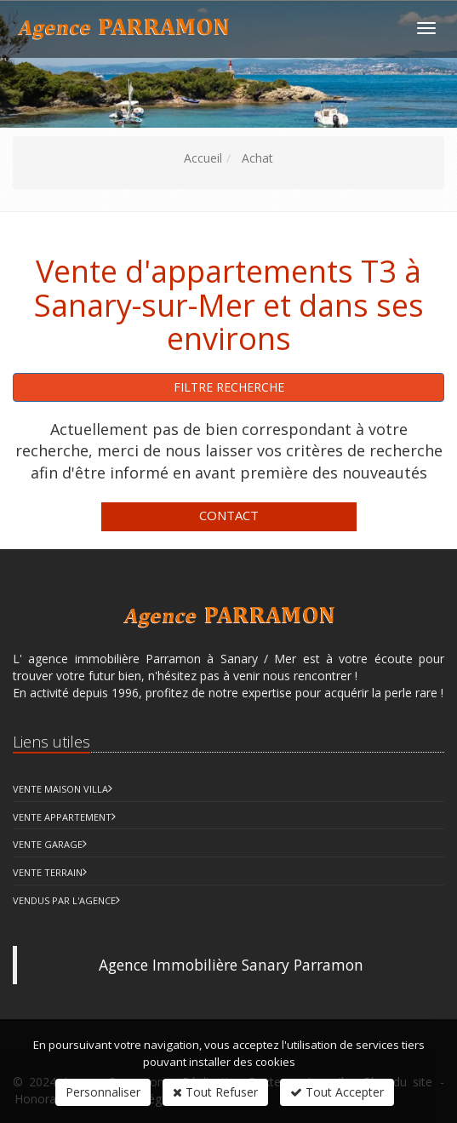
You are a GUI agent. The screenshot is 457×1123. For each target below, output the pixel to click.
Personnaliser (103, 1092)
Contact (229, 515)
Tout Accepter (337, 1092)
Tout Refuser (215, 1092)
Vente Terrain (48, 872)
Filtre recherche (229, 387)
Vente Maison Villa (60, 788)
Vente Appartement (62, 817)
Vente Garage (48, 844)
